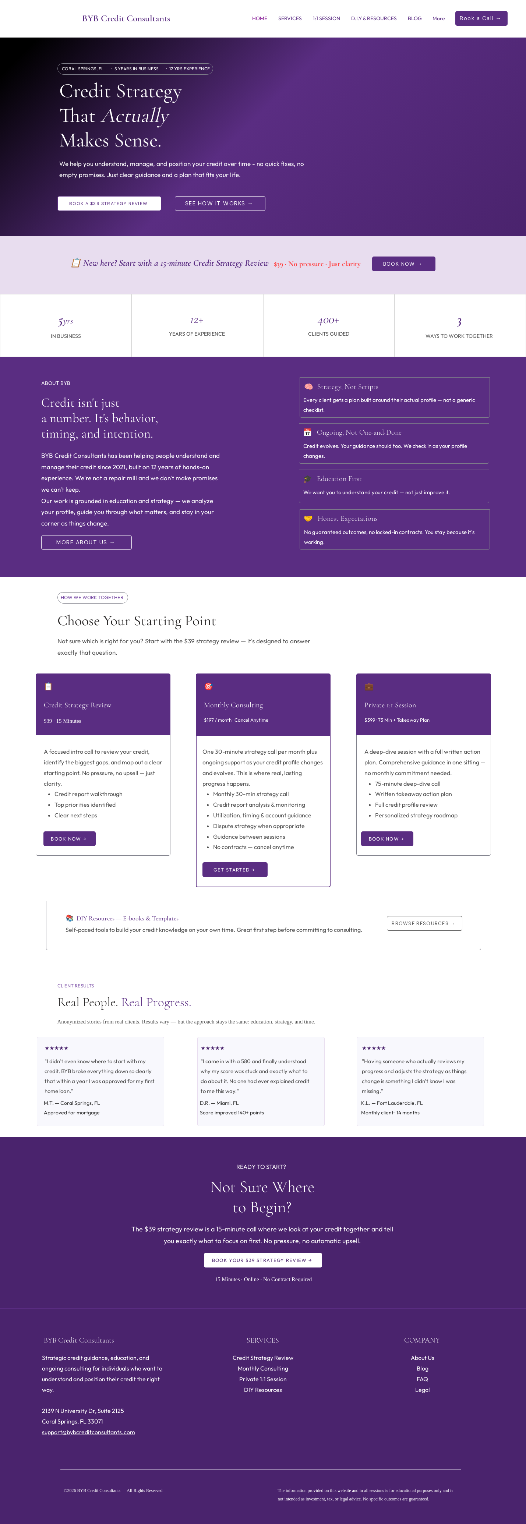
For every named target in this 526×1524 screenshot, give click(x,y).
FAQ (422, 1379)
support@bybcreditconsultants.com (88, 1432)
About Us (422, 1357)
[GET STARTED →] (235, 869)
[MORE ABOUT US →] (86, 542)
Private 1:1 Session (263, 1379)
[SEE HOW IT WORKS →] (220, 203)
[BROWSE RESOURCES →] (424, 923)
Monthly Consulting (263, 1368)
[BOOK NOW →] (403, 264)
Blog (422, 1368)
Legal (422, 1389)
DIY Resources (263, 1389)
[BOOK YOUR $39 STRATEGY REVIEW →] (263, 1260)
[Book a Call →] (481, 18)
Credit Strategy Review (263, 1357)
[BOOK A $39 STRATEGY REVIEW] (109, 203)
